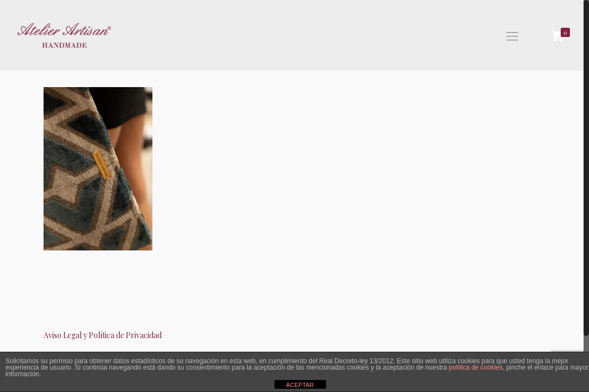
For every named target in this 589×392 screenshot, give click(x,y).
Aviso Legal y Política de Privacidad (103, 335)
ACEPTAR (300, 385)
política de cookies (476, 367)
